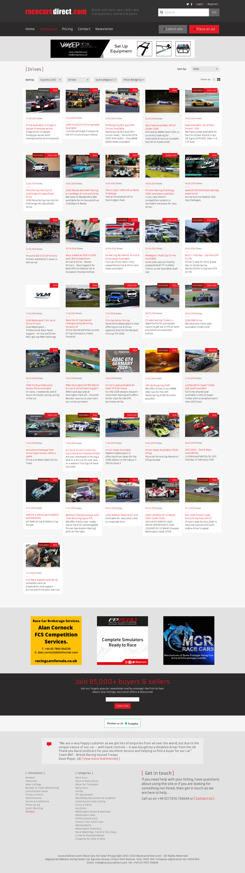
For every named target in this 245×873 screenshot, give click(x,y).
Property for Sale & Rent (90, 838)
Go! (214, 12)
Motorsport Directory (88, 828)
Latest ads (173, 29)
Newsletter (104, 29)
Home (30, 29)
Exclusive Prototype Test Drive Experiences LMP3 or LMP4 (41, 453)
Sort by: (181, 69)
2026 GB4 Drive (193, 320)
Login (199, 4)
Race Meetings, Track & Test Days (96, 832)
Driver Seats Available (118, 450)
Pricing (67, 29)
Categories (48, 29)
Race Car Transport (87, 784)
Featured (31, 781)
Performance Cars (86, 818)
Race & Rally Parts (86, 781)
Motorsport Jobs (85, 815)
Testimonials (34, 798)
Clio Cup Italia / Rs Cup (117, 320)
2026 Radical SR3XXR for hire (121, 515)
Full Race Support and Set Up (42, 579)
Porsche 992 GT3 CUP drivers (41, 255)
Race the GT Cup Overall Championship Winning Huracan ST (79, 323)
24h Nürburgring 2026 (157, 385)
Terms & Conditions (37, 801)
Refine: (30, 79)
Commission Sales (37, 791)
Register (213, 4)
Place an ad (204, 29)
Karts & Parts (83, 804)
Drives (79, 791)
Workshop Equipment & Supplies (95, 798)
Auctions (80, 808)
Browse (30, 777)
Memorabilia (83, 825)
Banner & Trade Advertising (42, 787)
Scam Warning (34, 808)
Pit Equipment (84, 794)
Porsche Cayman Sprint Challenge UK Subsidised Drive (40, 193)
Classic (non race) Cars (89, 821)
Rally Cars (81, 787)
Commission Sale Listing (90, 801)
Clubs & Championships (89, 835)
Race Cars (81, 777)
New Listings (33, 784)
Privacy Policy (34, 794)
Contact (84, 29)
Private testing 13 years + (159, 320)
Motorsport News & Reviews (93, 811)
